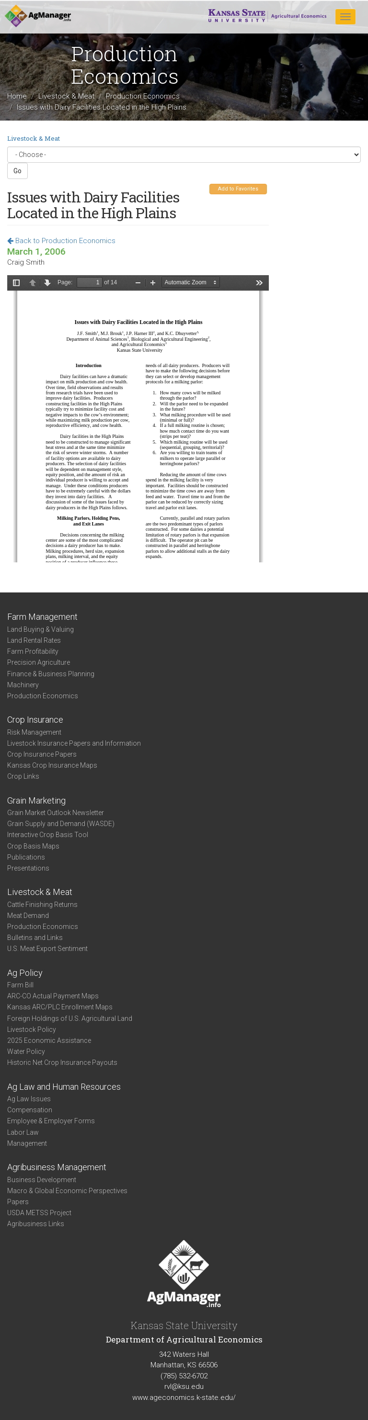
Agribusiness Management (56, 1167)
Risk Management (34, 732)
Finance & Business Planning (50, 674)
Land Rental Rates (34, 640)
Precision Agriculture (38, 662)
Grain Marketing (36, 800)
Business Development (41, 1180)
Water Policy (26, 1051)
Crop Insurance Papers (42, 754)
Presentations (28, 868)
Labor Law (23, 1132)
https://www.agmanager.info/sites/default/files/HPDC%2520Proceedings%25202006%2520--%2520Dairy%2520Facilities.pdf (138, 418)
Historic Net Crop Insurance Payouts (62, 1062)
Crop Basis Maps (33, 846)
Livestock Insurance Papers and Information (74, 743)
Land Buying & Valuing (40, 629)
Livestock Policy (31, 1029)
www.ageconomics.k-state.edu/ (184, 1397)
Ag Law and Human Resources (64, 1087)
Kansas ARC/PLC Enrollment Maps (60, 1007)
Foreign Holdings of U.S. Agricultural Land (69, 1018)
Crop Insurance (35, 720)
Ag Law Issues (29, 1099)
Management (27, 1143)
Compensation (29, 1110)
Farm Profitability (32, 651)
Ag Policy (25, 973)
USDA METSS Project (39, 1213)
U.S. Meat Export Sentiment (47, 948)
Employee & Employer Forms (51, 1121)
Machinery (23, 685)
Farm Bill (20, 985)
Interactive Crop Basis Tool (47, 835)
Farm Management (42, 617)
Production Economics (143, 96)
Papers (18, 1202)
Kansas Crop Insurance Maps (52, 765)
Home (17, 96)
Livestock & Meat (66, 96)
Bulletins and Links (35, 937)
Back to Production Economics (61, 240)
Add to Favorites (238, 189)
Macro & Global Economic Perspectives (67, 1191)
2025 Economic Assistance (49, 1040)
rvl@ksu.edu (184, 1386)
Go (17, 171)
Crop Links (23, 776)
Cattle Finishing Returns (42, 904)
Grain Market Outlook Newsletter (55, 812)
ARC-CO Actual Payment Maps (53, 996)
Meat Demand (28, 915)
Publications (26, 857)
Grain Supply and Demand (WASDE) (61, 823)
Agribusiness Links (35, 1224)
